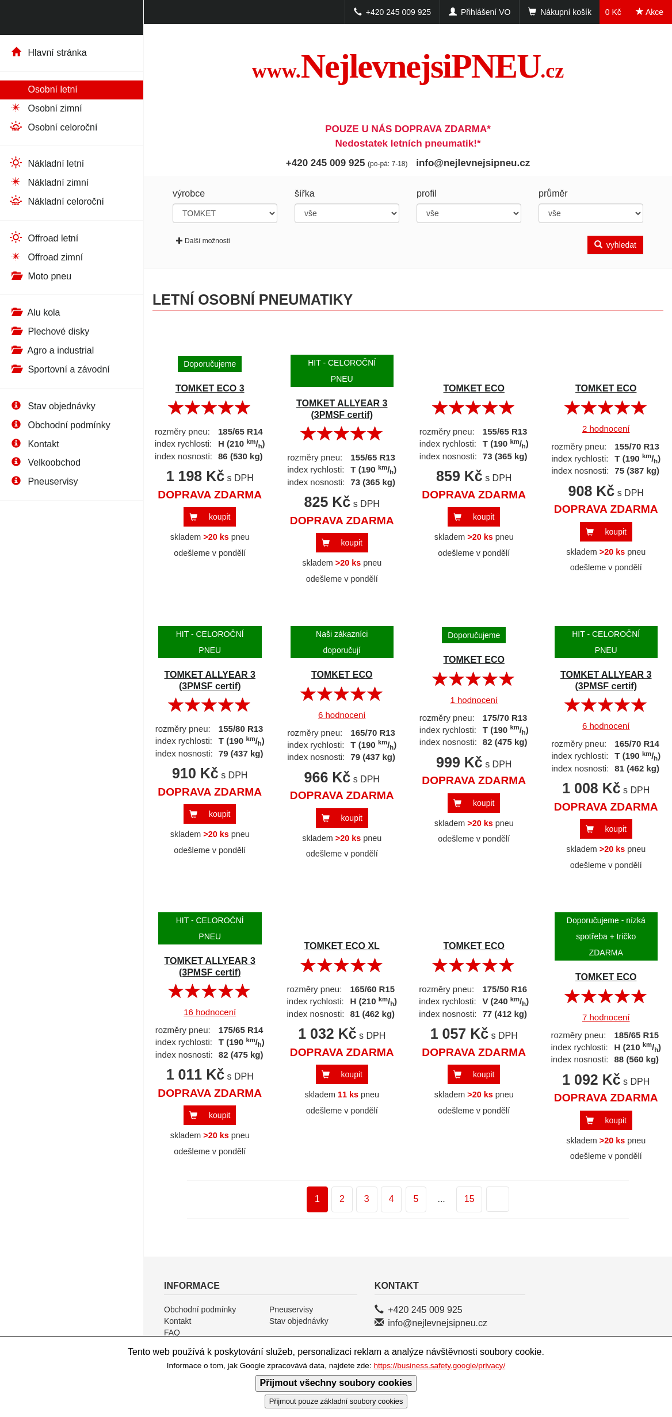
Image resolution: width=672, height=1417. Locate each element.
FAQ (172, 1332)
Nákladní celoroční (56, 200)
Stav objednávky (52, 406)
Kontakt (34, 444)
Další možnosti (203, 241)
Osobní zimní (45, 107)
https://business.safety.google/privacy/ (439, 1365)
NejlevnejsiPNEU (408, 66)
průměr (553, 193)
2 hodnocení (606, 428)
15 (469, 1199)
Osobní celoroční (53, 126)
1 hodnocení (474, 700)
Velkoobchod (45, 462)
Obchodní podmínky (59, 425)
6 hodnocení (342, 715)
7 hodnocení (606, 1017)
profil (427, 193)
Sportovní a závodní (59, 369)
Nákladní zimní (49, 181)
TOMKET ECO (474, 388)
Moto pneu (40, 276)
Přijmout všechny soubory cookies (336, 1383)
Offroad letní (43, 237)
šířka (305, 193)
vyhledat (615, 244)
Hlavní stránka (48, 52)
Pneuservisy (43, 481)
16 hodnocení (210, 1012)
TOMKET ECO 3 (210, 388)
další (490, 1200)
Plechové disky (49, 331)
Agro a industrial (51, 350)
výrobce (189, 193)
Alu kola (34, 312)
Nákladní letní (46, 163)
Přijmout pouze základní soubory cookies (336, 1401)
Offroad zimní (46, 256)
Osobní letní (43, 88)
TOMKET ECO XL (342, 946)
